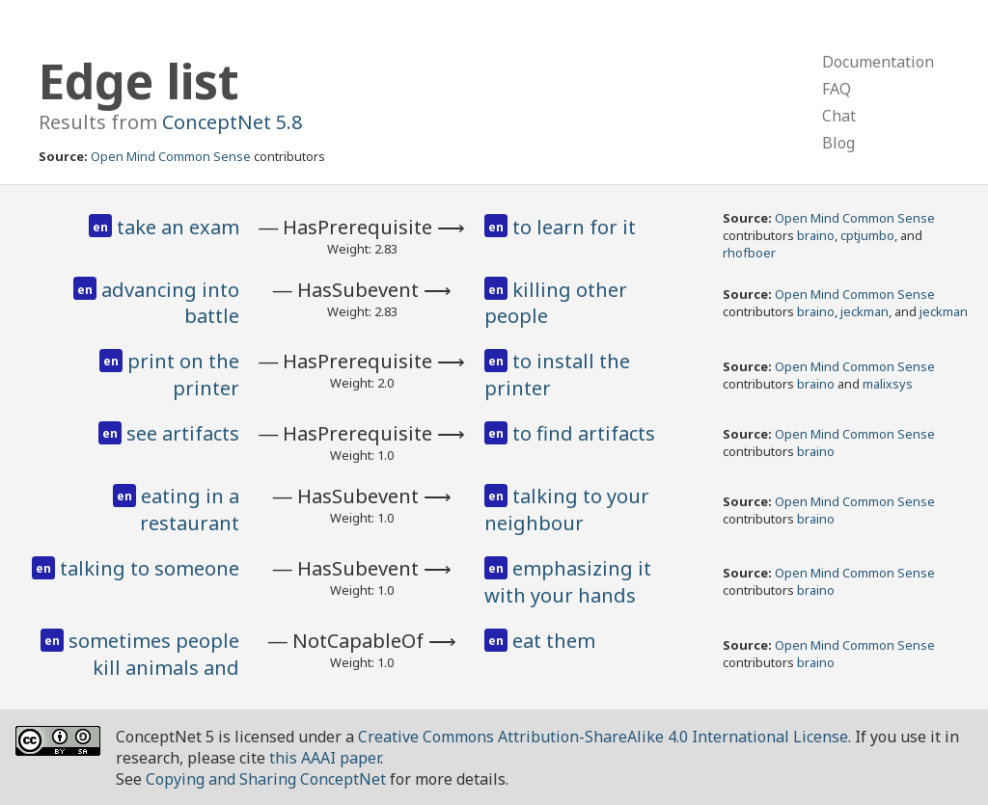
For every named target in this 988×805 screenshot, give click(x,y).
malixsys (888, 383)
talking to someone (149, 568)
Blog (838, 142)
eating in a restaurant (189, 509)
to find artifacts (583, 433)
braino (816, 235)
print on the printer (183, 374)
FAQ (836, 88)
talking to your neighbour (566, 509)
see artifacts (182, 433)
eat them (553, 641)
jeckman (864, 311)
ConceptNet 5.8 (232, 122)
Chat (839, 115)
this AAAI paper (324, 757)
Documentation (878, 61)
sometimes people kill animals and (154, 654)
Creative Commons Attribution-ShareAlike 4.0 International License (603, 736)
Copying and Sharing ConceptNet (266, 779)
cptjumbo (867, 235)
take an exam (178, 227)
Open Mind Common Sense (171, 156)
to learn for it (574, 227)
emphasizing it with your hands (567, 581)
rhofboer (749, 252)
